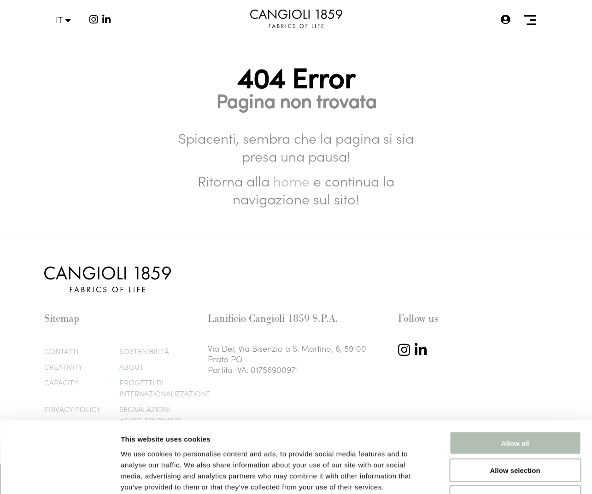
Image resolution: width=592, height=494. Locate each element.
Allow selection (515, 408)
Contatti (61, 351)
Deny (515, 435)
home (293, 180)
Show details (483, 476)
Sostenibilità (144, 351)
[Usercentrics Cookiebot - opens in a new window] (59, 476)
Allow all (515, 381)
